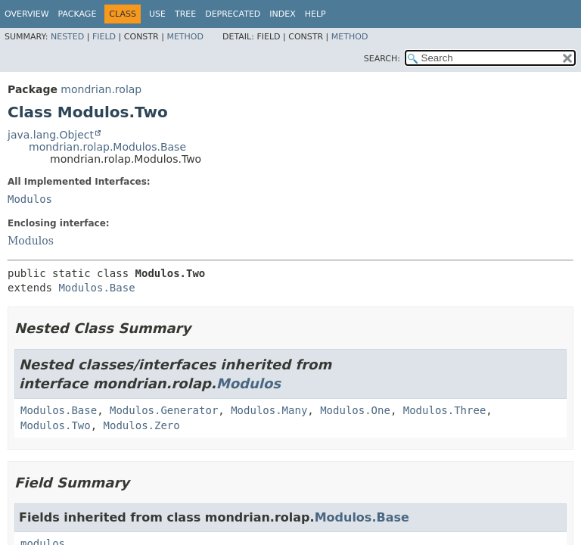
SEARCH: (382, 59)
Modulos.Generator (164, 410)
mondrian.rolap (101, 89)
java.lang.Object (51, 135)
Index (282, 14)
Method (185, 37)
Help (315, 14)
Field (104, 37)
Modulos (30, 199)
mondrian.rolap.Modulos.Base (107, 147)
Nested (67, 37)
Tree (185, 14)
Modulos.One (355, 410)
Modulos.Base (96, 288)
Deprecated (232, 14)
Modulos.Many (269, 410)
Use (157, 14)
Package (77, 14)
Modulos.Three (444, 410)
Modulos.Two (55, 425)
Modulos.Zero (142, 425)
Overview (27, 14)
